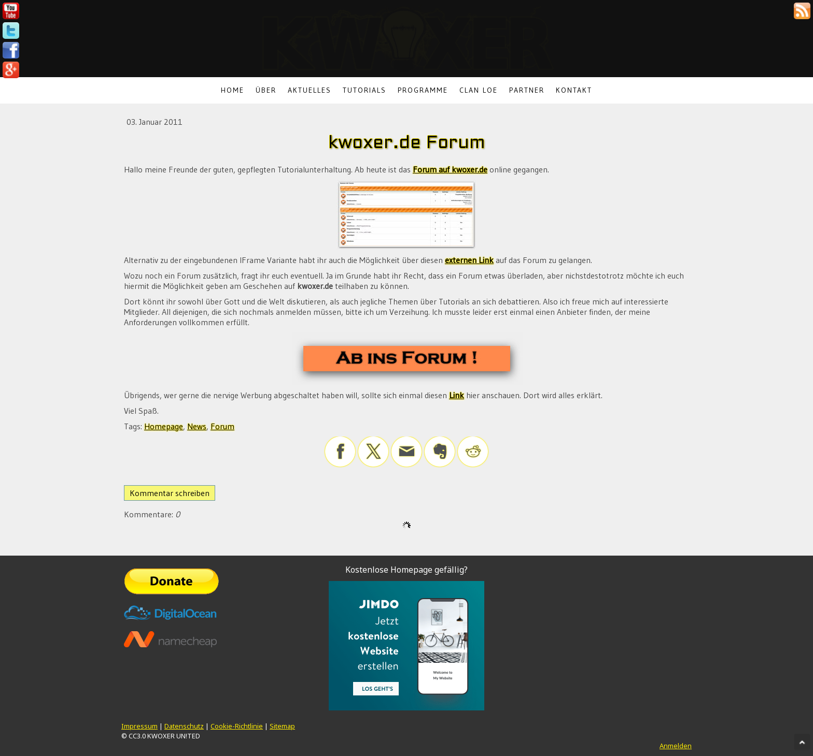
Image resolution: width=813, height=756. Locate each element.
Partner (526, 90)
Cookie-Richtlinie (237, 726)
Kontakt (574, 90)
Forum (222, 426)
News (196, 426)
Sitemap (282, 726)
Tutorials (364, 90)
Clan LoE (478, 90)
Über (266, 90)
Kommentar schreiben (169, 493)
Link (456, 395)
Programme (423, 90)
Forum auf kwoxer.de (450, 169)
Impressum (139, 726)
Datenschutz (184, 726)
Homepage (163, 426)
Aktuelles (309, 90)
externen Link (469, 260)
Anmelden (676, 745)
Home (232, 90)
